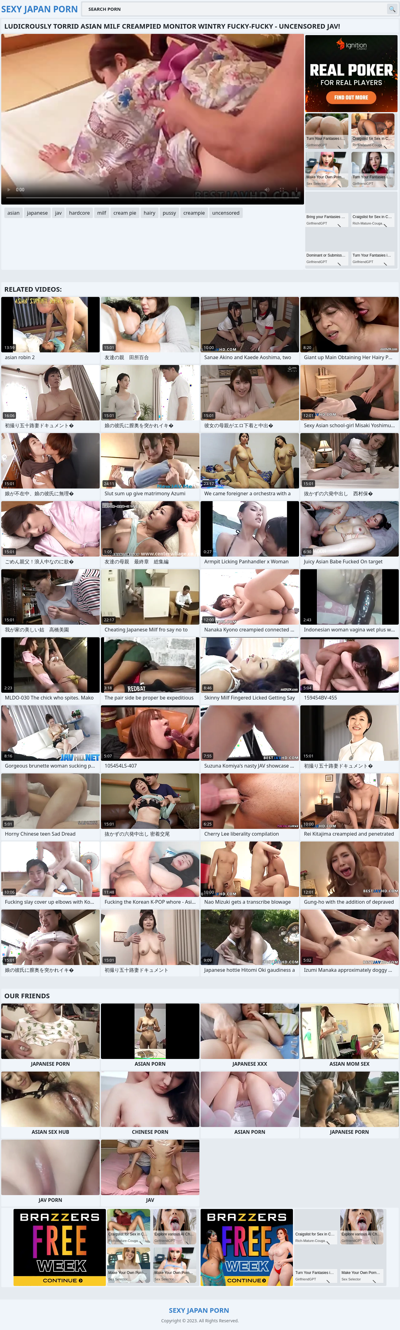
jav (58, 212)
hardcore (79, 212)
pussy (169, 212)
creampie (194, 212)
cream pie (125, 212)
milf (101, 212)
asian (13, 212)
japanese (37, 212)
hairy (149, 212)
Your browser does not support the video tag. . (152, 119)
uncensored (226, 212)
